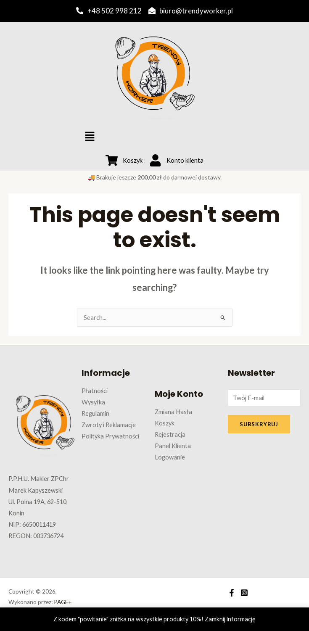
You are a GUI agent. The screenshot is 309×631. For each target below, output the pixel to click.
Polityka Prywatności (110, 436)
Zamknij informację (230, 619)
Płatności (95, 390)
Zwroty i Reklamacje (109, 424)
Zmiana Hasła (173, 411)
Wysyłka (93, 402)
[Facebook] (231, 593)
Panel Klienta (173, 445)
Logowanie (170, 457)
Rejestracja (170, 434)
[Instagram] (244, 593)
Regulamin (95, 413)
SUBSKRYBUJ (259, 424)
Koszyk (164, 423)
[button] (89, 137)
